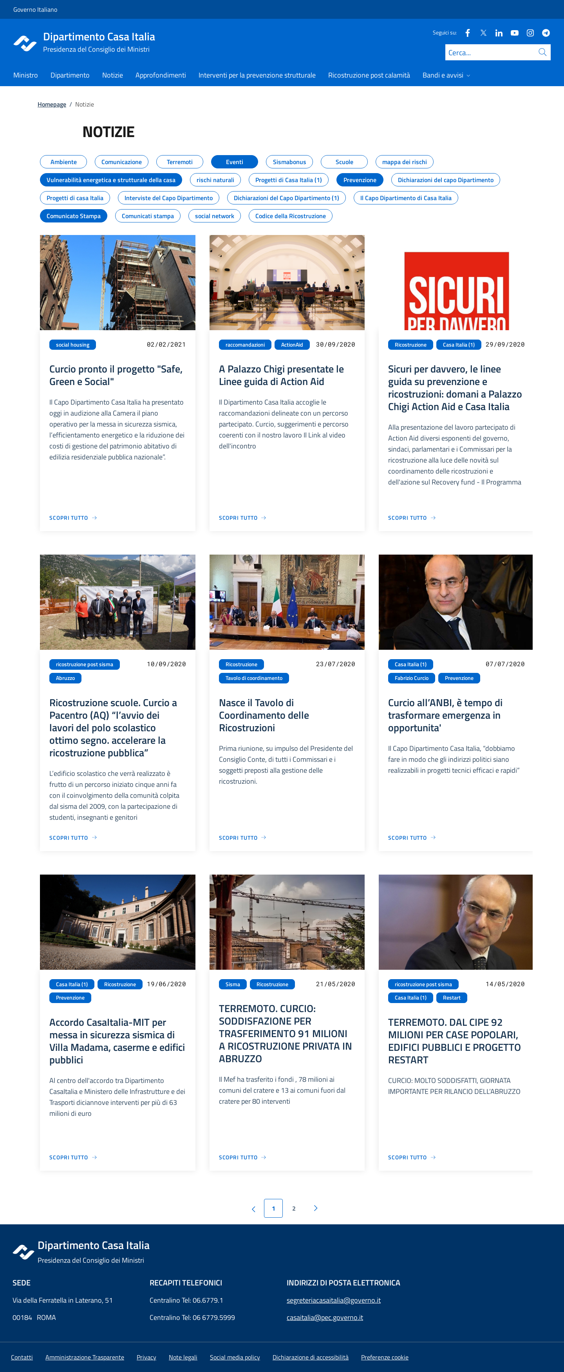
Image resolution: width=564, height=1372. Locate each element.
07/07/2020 (505, 664)
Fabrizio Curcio (411, 678)
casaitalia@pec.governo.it (325, 1317)
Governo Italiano (35, 9)
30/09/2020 (335, 344)
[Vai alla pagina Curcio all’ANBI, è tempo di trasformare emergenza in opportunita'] (412, 837)
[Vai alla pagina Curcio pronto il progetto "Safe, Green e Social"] (73, 517)
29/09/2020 (505, 344)
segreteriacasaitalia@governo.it (334, 1300)
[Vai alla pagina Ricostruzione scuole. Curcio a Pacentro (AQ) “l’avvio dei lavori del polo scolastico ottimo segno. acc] (73, 837)
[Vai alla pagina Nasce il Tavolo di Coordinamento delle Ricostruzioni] (243, 837)
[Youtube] (511, 32)
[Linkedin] (496, 32)
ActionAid (292, 344)
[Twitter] (480, 32)
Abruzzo (65, 678)
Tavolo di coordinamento (254, 678)
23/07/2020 (335, 664)
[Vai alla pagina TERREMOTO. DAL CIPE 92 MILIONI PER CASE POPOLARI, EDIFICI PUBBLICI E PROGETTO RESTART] (412, 1157)
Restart (452, 997)
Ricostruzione (411, 344)
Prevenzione (459, 678)
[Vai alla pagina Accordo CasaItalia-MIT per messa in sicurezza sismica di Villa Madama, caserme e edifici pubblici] (73, 1157)
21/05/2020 (335, 984)
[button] (385, 1357)
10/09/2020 (166, 664)
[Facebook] (464, 32)
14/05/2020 (505, 984)
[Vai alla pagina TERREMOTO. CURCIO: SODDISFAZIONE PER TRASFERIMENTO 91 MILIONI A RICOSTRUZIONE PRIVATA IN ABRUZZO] (243, 1157)
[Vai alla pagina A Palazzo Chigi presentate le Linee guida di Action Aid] (243, 517)
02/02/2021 (166, 344)
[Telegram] (543, 32)
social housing (72, 344)
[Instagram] (527, 32)
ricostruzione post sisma (84, 664)
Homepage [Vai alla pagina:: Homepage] (52, 104)
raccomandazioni (245, 344)
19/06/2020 (166, 984)
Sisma (233, 984)
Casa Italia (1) (459, 344)
